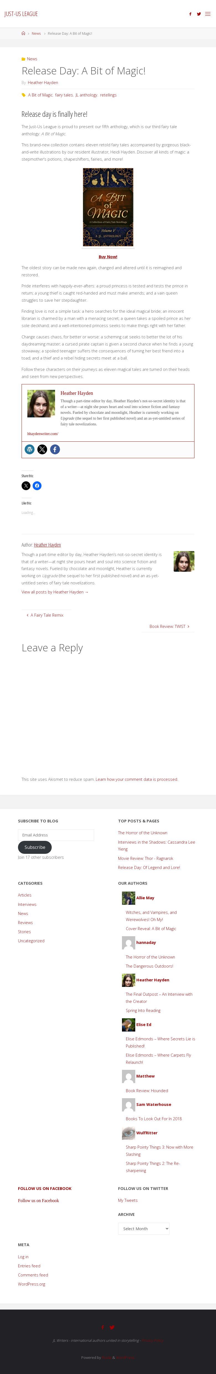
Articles (25, 895)
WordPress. (125, 1357)
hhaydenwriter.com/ (42, 434)
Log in (23, 1256)
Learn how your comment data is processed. (137, 779)
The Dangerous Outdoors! (149, 966)
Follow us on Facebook (44, 1188)
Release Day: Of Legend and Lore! (149, 867)
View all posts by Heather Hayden (55, 592)
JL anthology (86, 95)
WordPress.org (31, 1284)
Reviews (25, 922)
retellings (108, 95)
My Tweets (128, 1200)
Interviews (27, 904)
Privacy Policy (152, 1340)
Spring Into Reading (143, 1010)
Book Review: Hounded (147, 1090)
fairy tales (64, 95)
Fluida (106, 1357)
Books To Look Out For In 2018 (154, 1118)
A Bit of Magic (40, 95)
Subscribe (35, 847)
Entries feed (29, 1265)
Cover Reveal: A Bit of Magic (151, 928)
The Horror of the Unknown (142, 832)
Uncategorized (31, 940)
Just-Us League (21, 14)
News (36, 33)
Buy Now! (108, 256)
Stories (24, 931)
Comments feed (33, 1275)
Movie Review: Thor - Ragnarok (145, 858)
